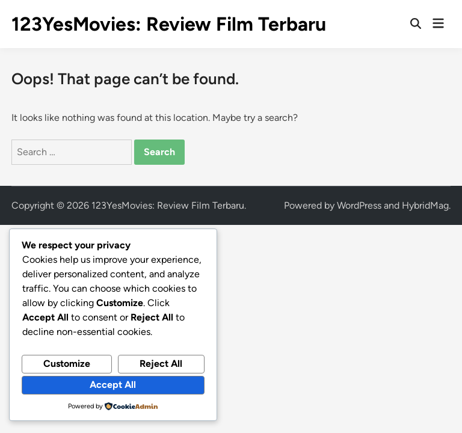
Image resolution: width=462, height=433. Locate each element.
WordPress (359, 205)
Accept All (113, 384)
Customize (66, 363)
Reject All (161, 363)
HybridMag (425, 205)
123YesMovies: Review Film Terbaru (168, 24)
